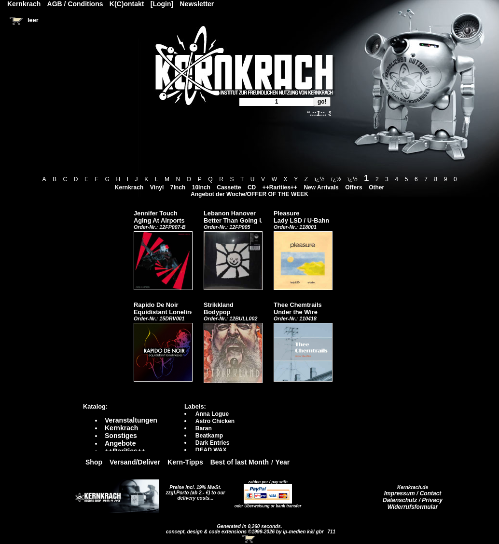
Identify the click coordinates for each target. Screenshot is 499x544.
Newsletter (197, 4)
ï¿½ (320, 179)
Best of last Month (239, 462)
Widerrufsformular (413, 507)
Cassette (229, 187)
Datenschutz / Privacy (413, 500)
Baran (203, 428)
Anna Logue (212, 414)
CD (252, 187)
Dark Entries (212, 442)
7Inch (177, 187)
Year (283, 462)
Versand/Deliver (135, 462)
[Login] (162, 4)
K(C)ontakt (127, 4)
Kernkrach (129, 187)
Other (376, 187)
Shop (93, 462)
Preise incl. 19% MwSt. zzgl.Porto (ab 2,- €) (194, 490)
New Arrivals (321, 187)
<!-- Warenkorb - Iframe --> (249, 539)
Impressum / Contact (413, 493)
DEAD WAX (211, 450)
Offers (353, 187)
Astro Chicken (215, 421)
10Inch (201, 187)
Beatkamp (209, 435)
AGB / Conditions (75, 4)
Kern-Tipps (185, 462)
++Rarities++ (280, 187)
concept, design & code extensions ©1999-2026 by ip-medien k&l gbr (245, 531)
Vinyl (157, 187)
